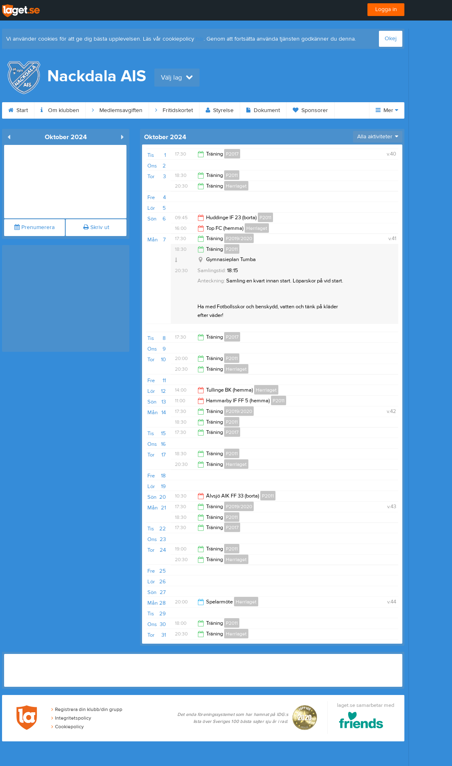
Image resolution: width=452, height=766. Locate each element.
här (200, 39)
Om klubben (60, 110)
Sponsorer (310, 110)
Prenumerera (34, 227)
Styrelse (220, 110)
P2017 (232, 154)
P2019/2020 (239, 238)
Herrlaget (236, 186)
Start (18, 110)
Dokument (263, 110)
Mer (387, 110)
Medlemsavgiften (117, 110)
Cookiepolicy (67, 726)
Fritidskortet (174, 110)
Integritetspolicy (71, 718)
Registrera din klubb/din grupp (86, 709)
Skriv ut (96, 227)
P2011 (232, 175)
